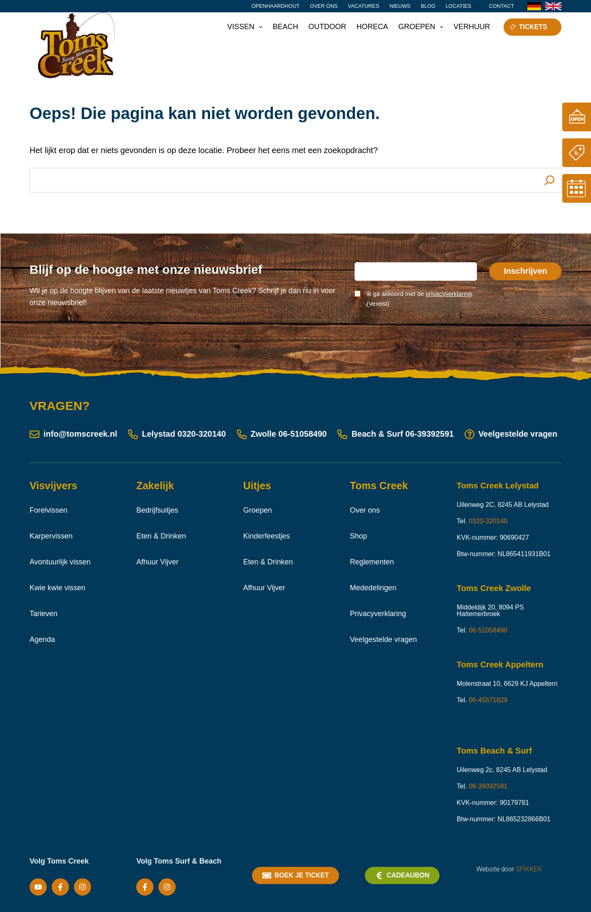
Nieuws (399, 6)
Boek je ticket (295, 875)
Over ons (324, 6)
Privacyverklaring (378, 614)
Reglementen (372, 562)
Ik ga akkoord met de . (420, 298)
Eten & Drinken (161, 536)
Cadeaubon (402, 875)
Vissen (246, 27)
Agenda (42, 639)
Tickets (528, 26)
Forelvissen (48, 510)
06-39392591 (429, 433)
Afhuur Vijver (157, 562)
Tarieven (43, 614)
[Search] (549, 180)
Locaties (464, 6)
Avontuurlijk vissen (60, 562)
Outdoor (327, 27)
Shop (358, 536)
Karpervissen (51, 536)
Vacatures (363, 6)
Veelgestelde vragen (511, 433)
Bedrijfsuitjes (157, 510)
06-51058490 (302, 433)
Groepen (422, 27)
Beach (285, 27)
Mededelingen (373, 588)
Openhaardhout (276, 6)
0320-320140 (201, 433)
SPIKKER (529, 869)
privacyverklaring (449, 293)
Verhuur (472, 27)
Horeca (372, 27)
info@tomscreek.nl (73, 433)
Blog (428, 6)
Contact (501, 6)
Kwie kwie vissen (57, 588)
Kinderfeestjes (266, 536)
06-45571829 (488, 700)
